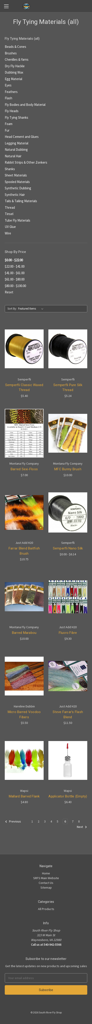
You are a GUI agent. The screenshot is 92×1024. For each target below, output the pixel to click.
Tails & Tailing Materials (21, 201)
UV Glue (10, 227)
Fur (7, 130)
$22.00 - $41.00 (14, 266)
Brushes (11, 53)
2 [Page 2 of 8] (38, 821)
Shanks (10, 169)
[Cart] (89, 6)
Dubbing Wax (14, 72)
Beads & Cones (15, 46)
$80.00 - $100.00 (15, 286)
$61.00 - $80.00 (14, 279)
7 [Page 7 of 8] (72, 821)
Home (46, 873)
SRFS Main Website (46, 878)
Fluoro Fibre (68, 633)
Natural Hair (13, 156)
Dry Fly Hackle (15, 66)
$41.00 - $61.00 (14, 273)
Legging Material (16, 143)
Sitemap (46, 887)
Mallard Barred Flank (24, 796)
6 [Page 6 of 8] (65, 821)
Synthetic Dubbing (18, 188)
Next (82, 827)
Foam (8, 124)
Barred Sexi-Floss (24, 469)
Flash (8, 98)
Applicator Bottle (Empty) (67, 796)
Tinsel (9, 214)
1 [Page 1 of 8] (32, 821)
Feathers (11, 92)
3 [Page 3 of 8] (45, 821)
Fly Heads (12, 111)
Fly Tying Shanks (16, 117)
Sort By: (12, 308)
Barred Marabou (24, 633)
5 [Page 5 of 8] (57, 821)
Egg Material (13, 79)
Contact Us (46, 883)
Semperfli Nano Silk (68, 548)
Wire (8, 233)
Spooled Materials (17, 182)
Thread (10, 207)
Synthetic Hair (15, 194)
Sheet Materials (16, 175)
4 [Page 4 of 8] (51, 821)
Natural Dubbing (16, 149)
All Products (46, 909)
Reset (9, 292)
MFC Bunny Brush (67, 469)
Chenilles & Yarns (16, 59)
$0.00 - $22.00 (14, 260)
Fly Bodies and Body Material (25, 104)
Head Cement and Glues (22, 136)
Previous (13, 821)
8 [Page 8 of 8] (79, 821)
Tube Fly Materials (17, 220)
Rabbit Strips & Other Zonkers (26, 162)
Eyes (8, 85)
